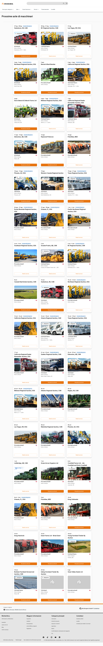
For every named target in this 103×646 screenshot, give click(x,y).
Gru (52, 637)
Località (53, 9)
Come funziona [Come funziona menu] (27, 9)
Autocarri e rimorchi (56, 627)
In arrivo (32, 22)
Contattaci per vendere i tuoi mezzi (83, 627)
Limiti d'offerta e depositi (32, 629)
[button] (12, 28)
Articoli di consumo (55, 624)
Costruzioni (54, 622)
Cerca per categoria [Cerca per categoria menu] (8, 9)
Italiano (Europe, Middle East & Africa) (15, 613)
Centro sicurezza (5, 633)
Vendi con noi (63, 59)
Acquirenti (29, 622)
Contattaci (96, 612)
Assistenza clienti (79, 622)
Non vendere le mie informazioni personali (32, 643)
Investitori (4, 625)
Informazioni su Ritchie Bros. (7, 622)
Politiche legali (18, 643)
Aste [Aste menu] (18, 9)
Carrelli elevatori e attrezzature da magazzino (61, 634)
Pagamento (29, 632)
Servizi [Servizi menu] (36, 9)
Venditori (28, 624)
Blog (3, 630)
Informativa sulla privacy (8, 643)
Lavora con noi (5, 628)
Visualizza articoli (38, 59)
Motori (53, 632)
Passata (43, 22)
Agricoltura (54, 629)
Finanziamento (45, 9)
